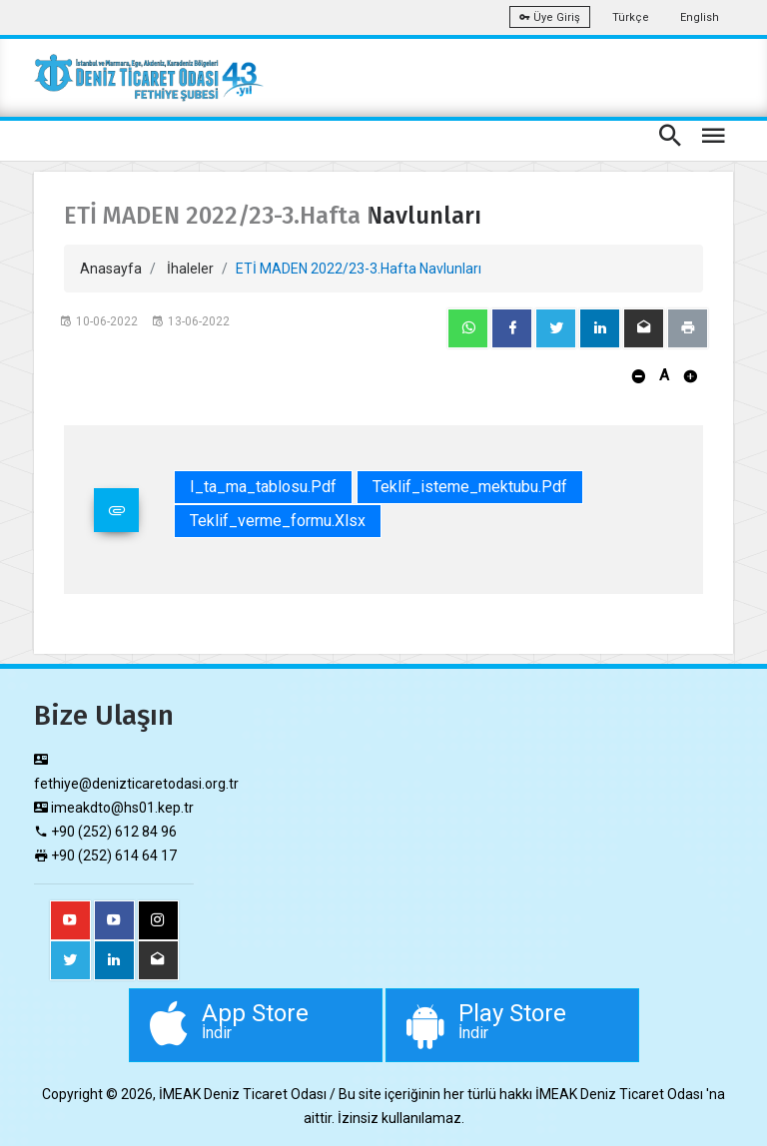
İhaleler (190, 269)
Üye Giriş (549, 17)
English (699, 17)
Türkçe (630, 17)
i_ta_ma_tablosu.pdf (263, 486)
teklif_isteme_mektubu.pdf (470, 486)
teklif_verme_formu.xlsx (278, 520)
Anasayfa (111, 269)
